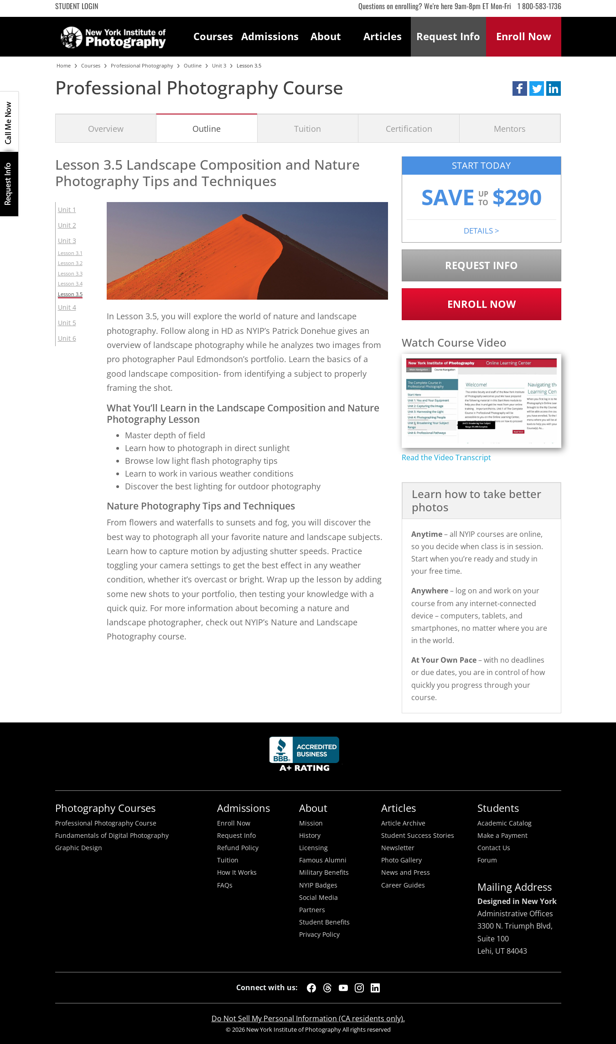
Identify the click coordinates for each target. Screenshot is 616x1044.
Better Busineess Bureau (305, 756)
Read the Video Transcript (446, 457)
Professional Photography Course (105, 823)
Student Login (76, 5)
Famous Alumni (323, 860)
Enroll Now (481, 304)
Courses (213, 36)
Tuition (307, 128)
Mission (311, 823)
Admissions (269, 36)
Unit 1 (67, 209)
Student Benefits (324, 922)
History (310, 835)
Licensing (313, 848)
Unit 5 (67, 322)
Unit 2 (67, 225)
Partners (312, 910)
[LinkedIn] (375, 987)
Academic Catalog (504, 823)
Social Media (318, 897)
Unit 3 (67, 240)
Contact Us (493, 848)
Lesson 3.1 (70, 252)
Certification (409, 128)
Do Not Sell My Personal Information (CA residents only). (308, 1018)
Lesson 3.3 (70, 273)
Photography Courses (105, 808)
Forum (487, 860)
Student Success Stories (417, 835)
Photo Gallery (401, 860)
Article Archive (403, 823)
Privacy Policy (319, 934)
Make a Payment (502, 835)
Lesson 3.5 (70, 294)
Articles (382, 36)
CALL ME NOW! (9, 122)
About (326, 36)
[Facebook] (311, 987)
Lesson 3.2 (70, 263)
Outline (206, 128)
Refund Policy (238, 848)
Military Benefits (324, 872)
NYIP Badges (318, 885)
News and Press (405, 872)
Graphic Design (78, 848)
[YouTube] (343, 987)
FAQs (225, 885)
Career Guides (403, 885)
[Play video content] (481, 401)
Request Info (9, 184)
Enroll (523, 36)
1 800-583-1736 (539, 5)
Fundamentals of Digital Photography (112, 835)
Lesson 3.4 (70, 283)
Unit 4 (67, 307)
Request (448, 36)
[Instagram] (359, 987)
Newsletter (397, 848)
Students (498, 808)
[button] (519, 88)
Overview (106, 128)
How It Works (237, 872)
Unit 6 (67, 338)
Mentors (510, 128)
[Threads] (327, 987)
